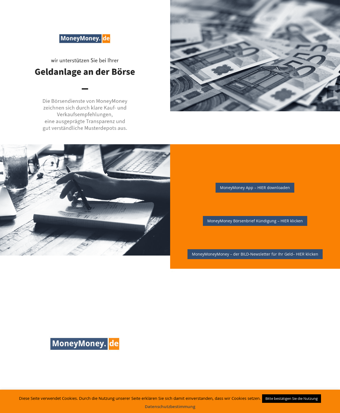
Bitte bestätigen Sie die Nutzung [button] (291, 398)
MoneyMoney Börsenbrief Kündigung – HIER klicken (255, 220)
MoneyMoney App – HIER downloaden (255, 187)
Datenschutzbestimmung (170, 406)
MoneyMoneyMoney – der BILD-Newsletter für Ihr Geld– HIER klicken (255, 254)
